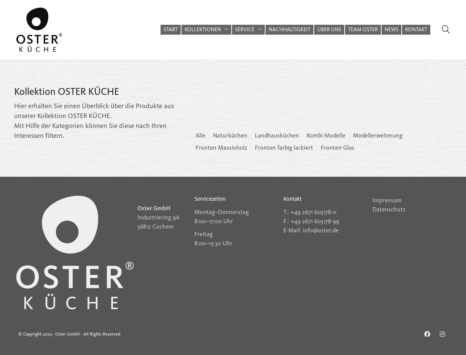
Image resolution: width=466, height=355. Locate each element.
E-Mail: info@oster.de (311, 230)
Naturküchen (230, 135)
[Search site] (446, 30)
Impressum (387, 200)
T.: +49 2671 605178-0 (309, 212)
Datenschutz (389, 209)
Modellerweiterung (377, 135)
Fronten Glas (338, 147)
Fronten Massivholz (221, 147)
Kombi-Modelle (326, 135)
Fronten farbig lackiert (284, 147)
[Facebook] (427, 334)
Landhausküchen (277, 135)
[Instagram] (442, 334)
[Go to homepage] (39, 30)
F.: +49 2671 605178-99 (311, 221)
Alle (200, 135)
